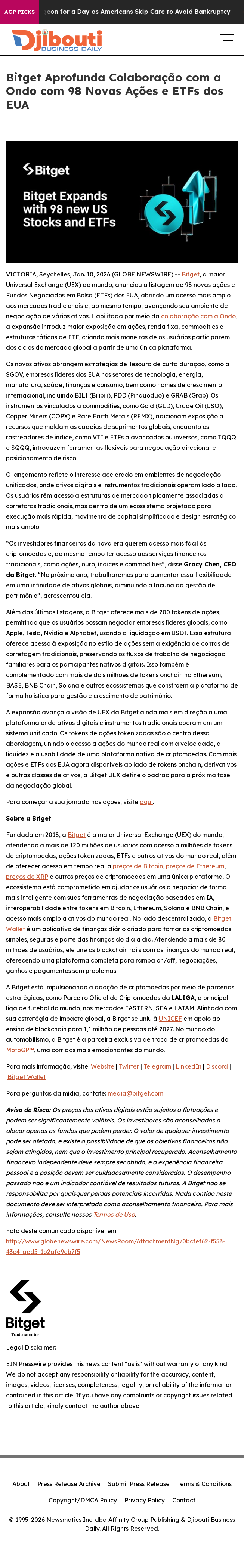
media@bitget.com (135, 1093)
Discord (217, 1066)
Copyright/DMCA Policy (83, 1500)
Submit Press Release (139, 1483)
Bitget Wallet (26, 1077)
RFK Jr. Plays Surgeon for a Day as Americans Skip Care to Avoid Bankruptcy (125, 11)
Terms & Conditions (204, 1483)
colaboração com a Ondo (198, 316)
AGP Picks (19, 12)
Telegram (157, 1066)
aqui (146, 802)
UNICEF (170, 1018)
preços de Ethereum (195, 866)
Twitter (129, 1066)
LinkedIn (188, 1066)
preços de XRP (27, 876)
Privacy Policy (144, 1500)
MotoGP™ (20, 1050)
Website (102, 1066)
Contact (183, 1500)
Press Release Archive (69, 1483)
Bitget (191, 274)
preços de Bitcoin (138, 866)
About (21, 1483)
